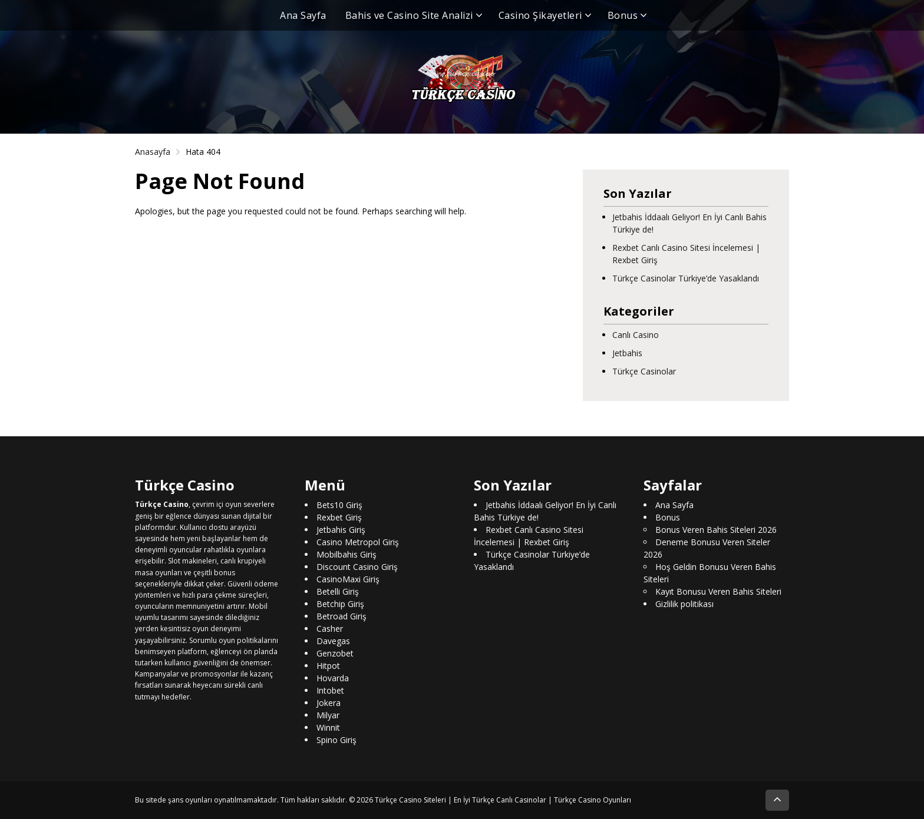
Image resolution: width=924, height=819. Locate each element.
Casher (329, 628)
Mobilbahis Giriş (346, 554)
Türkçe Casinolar (644, 371)
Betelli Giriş (337, 591)
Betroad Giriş (341, 616)
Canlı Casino (635, 334)
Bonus (623, 15)
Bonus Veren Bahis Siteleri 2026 (716, 529)
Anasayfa (152, 151)
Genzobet (335, 653)
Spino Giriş (336, 739)
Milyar (327, 715)
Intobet (330, 690)
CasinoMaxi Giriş (348, 579)
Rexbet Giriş (339, 517)
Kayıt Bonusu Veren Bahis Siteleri (718, 591)
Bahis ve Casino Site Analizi (409, 15)
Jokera (328, 702)
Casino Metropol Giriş (357, 542)
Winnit (328, 727)
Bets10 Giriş (339, 504)
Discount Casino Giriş (357, 566)
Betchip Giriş (340, 603)
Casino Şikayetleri (540, 15)
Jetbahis (627, 353)
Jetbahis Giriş (340, 529)
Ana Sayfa (303, 15)
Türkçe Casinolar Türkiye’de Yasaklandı (685, 278)
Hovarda (332, 678)
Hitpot (328, 665)
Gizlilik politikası (684, 603)
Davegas (333, 640)
